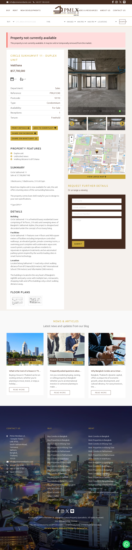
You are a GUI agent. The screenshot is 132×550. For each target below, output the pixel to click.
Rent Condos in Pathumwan (100, 451)
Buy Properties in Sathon (57, 477)
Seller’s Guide (53, 496)
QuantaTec (82, 528)
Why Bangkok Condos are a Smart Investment (107, 371)
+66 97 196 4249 (40, 2)
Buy (8, 10)
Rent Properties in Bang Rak (100, 470)
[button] (97, 151)
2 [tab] (98, 132)
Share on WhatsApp (24, 138)
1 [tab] (94, 132)
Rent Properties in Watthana (100, 462)
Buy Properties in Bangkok (58, 440)
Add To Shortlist (43, 128)
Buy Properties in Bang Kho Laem (61, 485)
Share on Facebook (24, 133)
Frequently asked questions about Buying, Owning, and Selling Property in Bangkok (66, 371)
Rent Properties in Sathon (99, 477)
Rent (15, 10)
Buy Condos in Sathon (56, 473)
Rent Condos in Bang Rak (99, 466)
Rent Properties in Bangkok (99, 440)
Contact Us (119, 10)
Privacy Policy (75, 525)
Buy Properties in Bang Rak (58, 470)
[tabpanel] (78, 123)
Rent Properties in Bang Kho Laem (102, 485)
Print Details (19, 128)
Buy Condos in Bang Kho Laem (60, 481)
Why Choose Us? (95, 488)
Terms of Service (90, 525)
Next (121, 123)
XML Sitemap (60, 521)
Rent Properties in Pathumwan (101, 455)
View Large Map (96, 177)
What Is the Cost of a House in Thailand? (25, 371)
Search (122, 21)
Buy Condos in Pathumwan (58, 451)
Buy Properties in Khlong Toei (59, 447)
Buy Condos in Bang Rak (57, 466)
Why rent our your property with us (103, 492)
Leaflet (108, 172)
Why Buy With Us (54, 488)
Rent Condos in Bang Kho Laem (101, 481)
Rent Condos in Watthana (99, 459)
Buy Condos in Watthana (58, 459)
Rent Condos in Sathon (98, 473)
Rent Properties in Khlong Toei (101, 447)
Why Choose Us (54, 500)
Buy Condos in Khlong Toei (58, 444)
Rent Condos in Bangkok (98, 436)
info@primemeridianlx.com (19, 2)
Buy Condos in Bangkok (57, 436)
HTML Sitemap (71, 521)
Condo (27, 360)
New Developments (31, 10)
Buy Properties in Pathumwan (59, 455)
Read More (19, 389)
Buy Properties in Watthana (59, 462)
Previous (70, 123)
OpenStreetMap (115, 172)
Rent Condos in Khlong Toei (100, 444)
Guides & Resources (87, 10)
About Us (105, 10)
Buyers (20, 360)
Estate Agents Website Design (59, 528)
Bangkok (12, 360)
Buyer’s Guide (53, 492)
